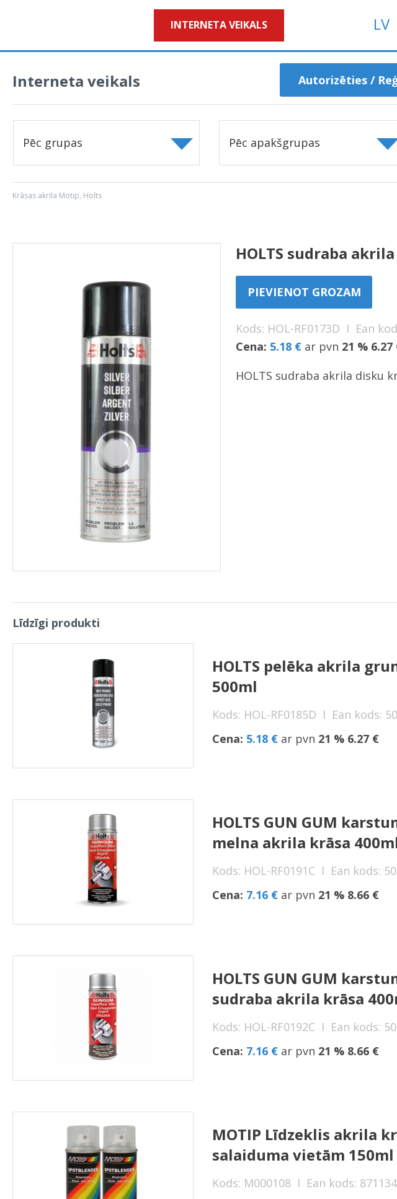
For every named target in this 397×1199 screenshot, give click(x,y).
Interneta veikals (219, 25)
